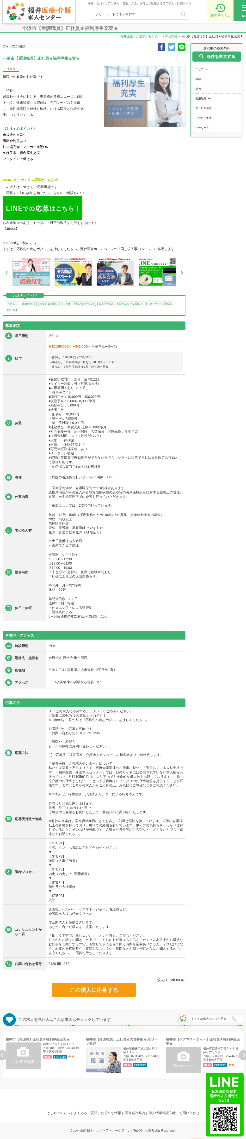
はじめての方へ (58, 1113)
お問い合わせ (189, 1113)
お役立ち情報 (111, 1113)
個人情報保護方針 (162, 1113)
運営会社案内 (135, 1113)
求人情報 (171, 36)
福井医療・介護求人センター (140, 36)
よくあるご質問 (85, 1113)
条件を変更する (216, 56)
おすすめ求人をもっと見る (208, 1018)
